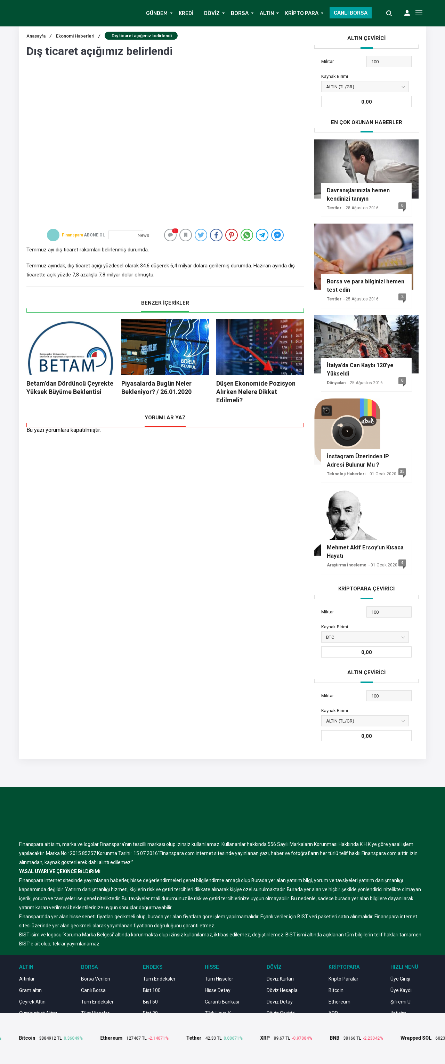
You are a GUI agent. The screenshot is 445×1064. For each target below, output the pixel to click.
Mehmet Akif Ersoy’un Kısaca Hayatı (365, 551)
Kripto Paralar (343, 978)
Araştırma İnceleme (346, 565)
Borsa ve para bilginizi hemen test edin (365, 285)
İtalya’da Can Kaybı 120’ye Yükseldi (360, 369)
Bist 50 (150, 1001)
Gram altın (30, 990)
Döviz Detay (280, 1001)
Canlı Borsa (93, 990)
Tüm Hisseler (219, 978)
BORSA (240, 13)
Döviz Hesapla (282, 990)
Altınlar (27, 978)
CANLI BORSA (350, 13)
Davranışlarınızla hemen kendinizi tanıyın (358, 194)
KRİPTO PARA (301, 13)
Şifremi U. (401, 1001)
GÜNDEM (157, 13)
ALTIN (267, 13)
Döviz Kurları (280, 978)
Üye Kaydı (401, 990)
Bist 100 (152, 990)
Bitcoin (336, 990)
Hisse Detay (217, 990)
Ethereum (339, 1001)
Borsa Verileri (95, 978)
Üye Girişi (400, 978)
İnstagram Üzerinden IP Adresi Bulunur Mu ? (358, 460)
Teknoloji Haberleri (346, 474)
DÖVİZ (212, 13)
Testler (334, 208)
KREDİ (186, 13)
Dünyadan (336, 383)
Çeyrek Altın (32, 1001)
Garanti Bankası (222, 1001)
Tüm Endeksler (97, 1001)
